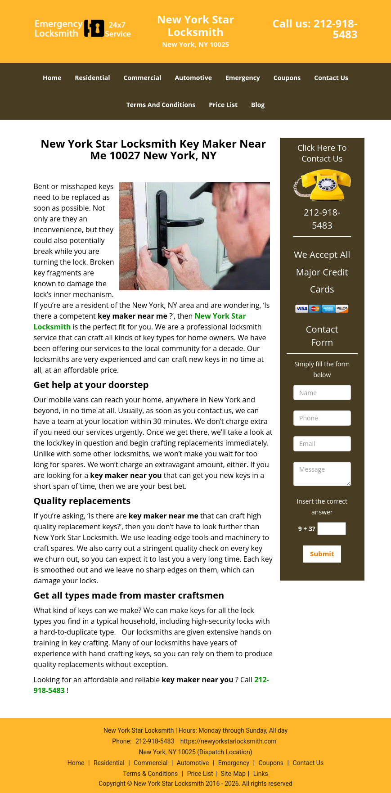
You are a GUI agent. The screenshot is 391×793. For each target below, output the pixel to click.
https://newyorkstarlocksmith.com (228, 741)
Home (52, 77)
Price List (223, 104)
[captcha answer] (331, 528)
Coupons (287, 77)
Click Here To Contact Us (321, 153)
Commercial (143, 77)
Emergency (242, 77)
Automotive (193, 77)
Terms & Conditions (150, 773)
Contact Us (331, 77)
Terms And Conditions (161, 104)
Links (260, 773)
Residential (92, 77)
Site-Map (233, 773)
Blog (258, 104)
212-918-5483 (336, 28)
